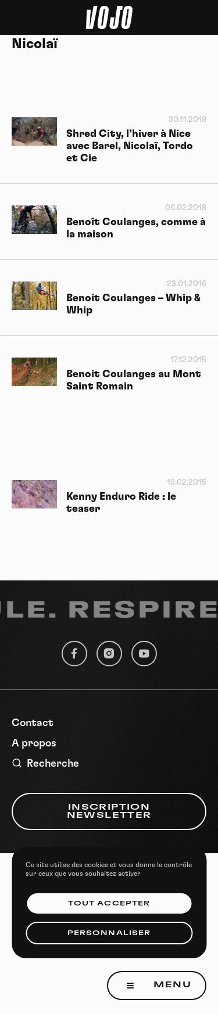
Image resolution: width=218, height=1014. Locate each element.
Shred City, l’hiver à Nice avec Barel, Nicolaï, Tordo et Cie (129, 146)
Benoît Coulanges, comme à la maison (136, 228)
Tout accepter (109, 903)
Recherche (45, 763)
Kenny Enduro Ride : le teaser (121, 503)
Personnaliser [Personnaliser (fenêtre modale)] (109, 933)
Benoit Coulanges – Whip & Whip (133, 304)
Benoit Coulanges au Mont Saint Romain (133, 380)
